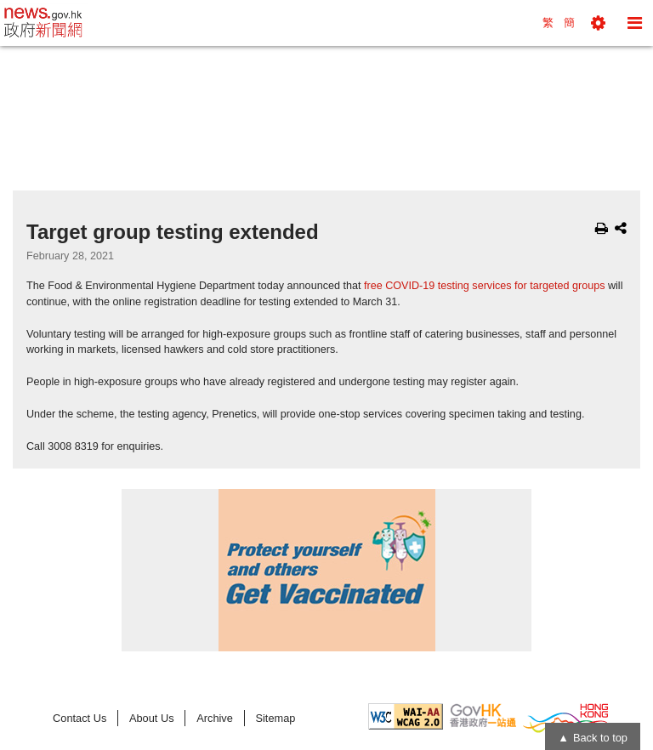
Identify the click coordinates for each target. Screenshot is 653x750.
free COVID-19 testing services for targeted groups (484, 286)
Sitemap (275, 718)
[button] (598, 23)
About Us (151, 718)
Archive (214, 718)
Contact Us (79, 718)
